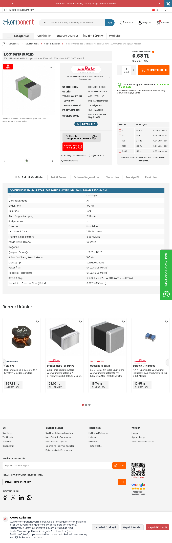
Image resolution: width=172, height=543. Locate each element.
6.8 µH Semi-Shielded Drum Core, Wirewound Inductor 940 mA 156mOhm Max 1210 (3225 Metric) (107, 372)
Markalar (115, 35)
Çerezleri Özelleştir (105, 527)
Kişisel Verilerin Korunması (59, 450)
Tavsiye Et (79, 155)
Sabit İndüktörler (52, 44)
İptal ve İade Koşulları (56, 441)
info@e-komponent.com (19, 9)
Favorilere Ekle (69, 160)
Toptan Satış (95, 446)
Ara (110, 22)
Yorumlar (112, 177)
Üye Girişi (7, 433)
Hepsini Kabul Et (157, 527)
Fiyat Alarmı (96, 155)
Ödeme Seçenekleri (87, 177)
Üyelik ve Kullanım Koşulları (59, 433)
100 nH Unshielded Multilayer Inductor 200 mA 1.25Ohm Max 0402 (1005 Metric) (103, 44)
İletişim (135, 433)
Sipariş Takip (138, 437)
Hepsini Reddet (132, 527)
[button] (12, 3)
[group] (29, 89)
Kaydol (119, 465)
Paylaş (66, 155)
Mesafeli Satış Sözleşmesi (58, 437)
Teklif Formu (59, 177)
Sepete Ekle (154, 70)
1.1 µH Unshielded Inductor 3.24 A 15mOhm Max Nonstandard (20, 371)
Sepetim (7, 441)
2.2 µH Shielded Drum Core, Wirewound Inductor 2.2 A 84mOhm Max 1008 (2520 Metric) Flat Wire (64, 373)
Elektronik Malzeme (98, 433)
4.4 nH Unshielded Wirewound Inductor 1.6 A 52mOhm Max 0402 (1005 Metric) (150, 372)
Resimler (151, 177)
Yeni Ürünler (44, 35)
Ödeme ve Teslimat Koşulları (60, 446)
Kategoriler (18, 36)
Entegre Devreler (67, 35)
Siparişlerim (8, 446)
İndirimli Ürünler (93, 35)
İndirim (92, 437)
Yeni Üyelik (8, 437)
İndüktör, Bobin (32, 44)
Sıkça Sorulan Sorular (143, 441)
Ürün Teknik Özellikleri (29, 177)
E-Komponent (11, 43)
